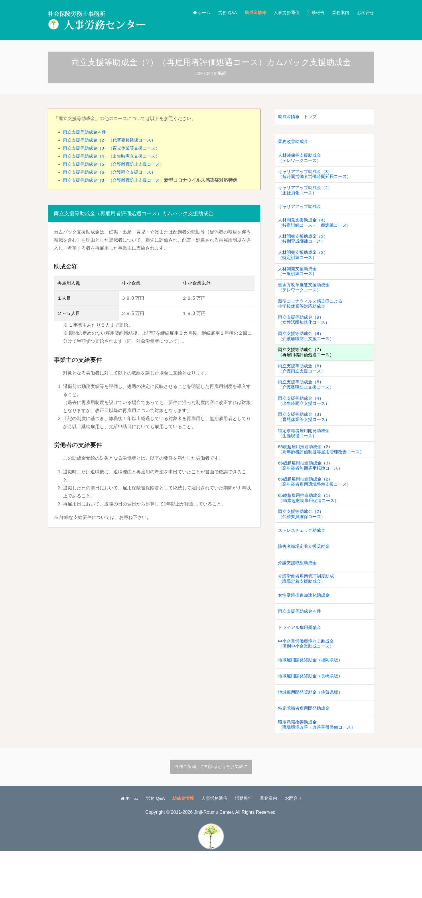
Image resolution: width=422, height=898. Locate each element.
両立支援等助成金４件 (86, 132)
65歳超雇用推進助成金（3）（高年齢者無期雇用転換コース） (312, 492)
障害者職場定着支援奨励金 (305, 579)
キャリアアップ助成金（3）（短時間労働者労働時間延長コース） (317, 178)
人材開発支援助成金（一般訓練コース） (298, 283)
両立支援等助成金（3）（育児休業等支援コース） (114, 148)
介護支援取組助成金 (298, 596)
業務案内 (339, 12)
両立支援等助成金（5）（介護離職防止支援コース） (117, 164)
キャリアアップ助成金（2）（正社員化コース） (307, 196)
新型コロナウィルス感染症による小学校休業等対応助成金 (312, 318)
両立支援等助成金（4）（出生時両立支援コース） (114, 156)
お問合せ (365, 12)
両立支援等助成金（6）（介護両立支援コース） (112, 172)
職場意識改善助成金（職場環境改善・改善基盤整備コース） (319, 771)
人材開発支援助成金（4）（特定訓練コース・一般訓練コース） (317, 231)
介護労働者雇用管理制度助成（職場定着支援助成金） (308, 614)
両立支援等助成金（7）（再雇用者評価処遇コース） (308, 370)
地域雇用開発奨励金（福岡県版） (312, 701)
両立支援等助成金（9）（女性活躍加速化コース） (305, 335)
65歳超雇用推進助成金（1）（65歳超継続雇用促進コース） (310, 527)
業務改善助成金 (294, 143)
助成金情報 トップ (298, 117)
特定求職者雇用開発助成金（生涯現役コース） (305, 457)
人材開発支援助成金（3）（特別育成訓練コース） (304, 248)
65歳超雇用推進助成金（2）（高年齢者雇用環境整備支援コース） (317, 509)
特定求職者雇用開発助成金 (305, 753)
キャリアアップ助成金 (301, 213)
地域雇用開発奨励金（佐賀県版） (312, 736)
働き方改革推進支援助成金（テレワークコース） (305, 300)
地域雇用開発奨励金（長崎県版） (312, 718)
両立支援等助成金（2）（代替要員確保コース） (112, 140)
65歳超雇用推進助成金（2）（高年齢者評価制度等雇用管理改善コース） (324, 475)
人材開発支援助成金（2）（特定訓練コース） (304, 265)
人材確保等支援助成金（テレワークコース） (301, 161)
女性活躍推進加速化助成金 (305, 631)
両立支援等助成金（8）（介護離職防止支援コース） (117, 180)
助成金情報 (249, 12)
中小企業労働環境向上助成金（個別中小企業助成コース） (308, 684)
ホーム (193, 12)
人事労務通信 (282, 12)
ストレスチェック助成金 (303, 561)
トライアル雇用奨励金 (301, 666)
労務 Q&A (220, 12)
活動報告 (313, 12)
